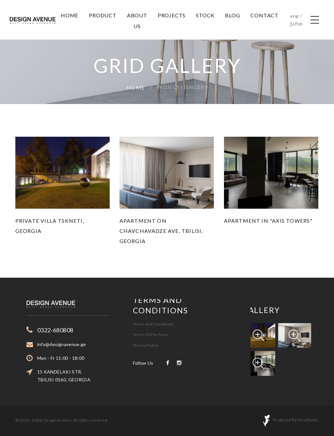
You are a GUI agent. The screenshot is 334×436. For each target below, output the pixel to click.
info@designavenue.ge (80, 344)
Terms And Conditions (153, 307)
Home (69, 15)
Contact (264, 15)
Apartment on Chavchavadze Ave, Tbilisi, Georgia (161, 231)
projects (171, 15)
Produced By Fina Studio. (296, 420)
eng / (296, 16)
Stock (205, 15)
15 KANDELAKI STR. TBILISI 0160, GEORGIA (82, 375)
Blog (232, 15)
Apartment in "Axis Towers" (268, 221)
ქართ (296, 23)
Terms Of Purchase (150, 318)
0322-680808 (74, 330)
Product (103, 15)
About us (137, 20)
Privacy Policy (145, 328)
